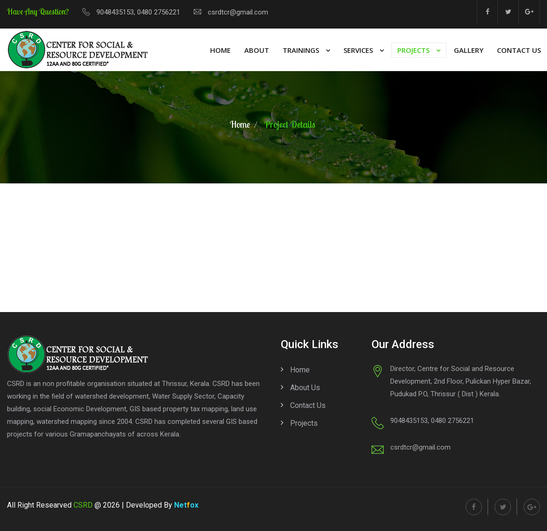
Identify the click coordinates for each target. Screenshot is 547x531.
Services (358, 50)
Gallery (468, 50)
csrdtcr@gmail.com (238, 12)
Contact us (308, 405)
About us (305, 387)
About (256, 50)
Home (220, 50)
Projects (413, 50)
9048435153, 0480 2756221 (138, 12)
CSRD (83, 505)
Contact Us (519, 50)
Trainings (301, 50)
